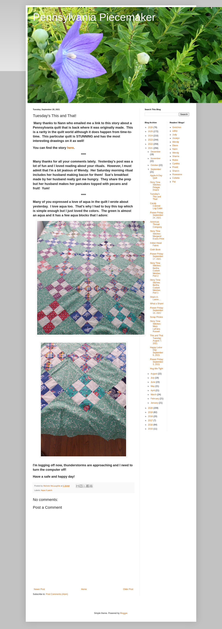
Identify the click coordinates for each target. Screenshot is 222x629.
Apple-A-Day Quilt (156, 176)
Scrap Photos (156, 317)
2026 (150, 127)
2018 (150, 416)
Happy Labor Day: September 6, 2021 (156, 351)
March (154, 394)
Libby (175, 131)
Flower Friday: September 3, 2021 (157, 362)
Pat (174, 181)
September (156, 169)
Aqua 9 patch (46, 490)
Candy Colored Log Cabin (156, 206)
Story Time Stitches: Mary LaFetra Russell (155, 326)
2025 (150, 131)
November (155, 158)
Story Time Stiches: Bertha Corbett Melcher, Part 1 (155, 286)
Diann (175, 145)
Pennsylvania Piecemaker (94, 17)
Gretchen (176, 127)
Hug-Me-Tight (156, 368)
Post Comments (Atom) (57, 594)
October (155, 165)
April (153, 390)
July (153, 378)
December (155, 151)
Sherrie (175, 156)
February (155, 398)
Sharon (175, 171)
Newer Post (39, 589)
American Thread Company (156, 224)
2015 (150, 429)
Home (84, 589)
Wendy (175, 142)
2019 (150, 412)
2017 (150, 420)
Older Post (128, 589)
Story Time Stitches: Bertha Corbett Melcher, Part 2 (155, 269)
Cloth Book (155, 249)
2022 (150, 144)
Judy (174, 134)
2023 (150, 140)
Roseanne (177, 174)
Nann (175, 149)
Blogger (123, 613)
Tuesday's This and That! (155, 196)
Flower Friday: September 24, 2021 (157, 215)
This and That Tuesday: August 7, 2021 (156, 339)
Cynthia (176, 163)
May (153, 386)
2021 (150, 148)
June (153, 382)
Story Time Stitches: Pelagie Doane (155, 186)
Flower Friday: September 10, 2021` (157, 310)
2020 (150, 408)
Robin (175, 160)
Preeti (175, 167)
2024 (150, 135)
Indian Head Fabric (156, 244)
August (154, 373)
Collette (176, 178)
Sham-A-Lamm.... (155, 298)
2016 (150, 424)
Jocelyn (176, 138)
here (70, 148)
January (155, 403)
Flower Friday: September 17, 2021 (157, 256)
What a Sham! (157, 303)
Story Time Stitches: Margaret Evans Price (157, 235)
